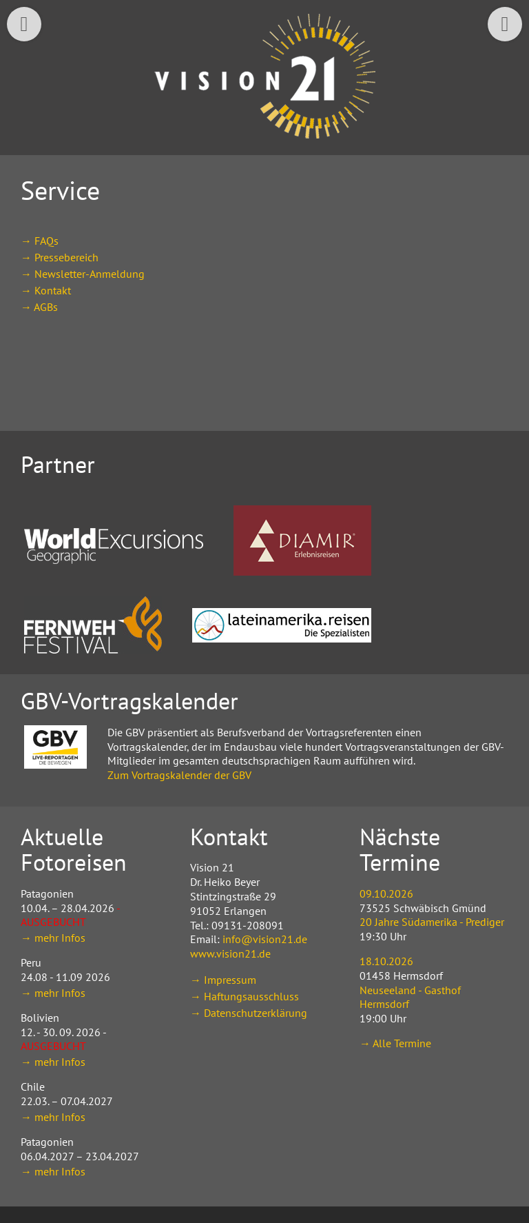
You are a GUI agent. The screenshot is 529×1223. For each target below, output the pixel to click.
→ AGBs (39, 307)
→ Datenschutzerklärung (248, 1013)
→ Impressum (223, 980)
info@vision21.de (264, 939)
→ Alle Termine (395, 1043)
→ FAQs (40, 240)
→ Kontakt (46, 290)
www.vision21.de (230, 953)
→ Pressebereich (59, 257)
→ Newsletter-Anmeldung (83, 274)
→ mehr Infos (53, 937)
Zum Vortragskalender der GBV (179, 775)
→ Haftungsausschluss (244, 996)
